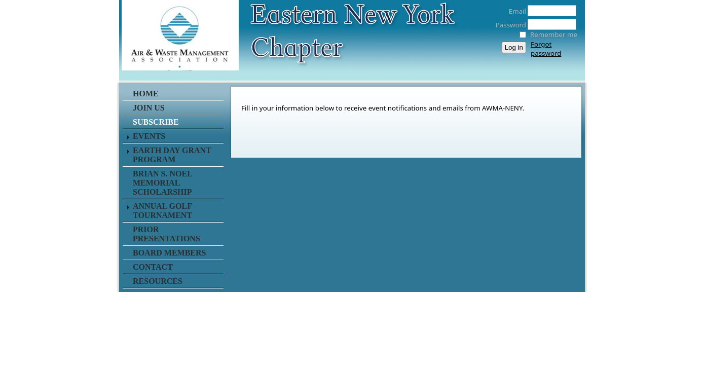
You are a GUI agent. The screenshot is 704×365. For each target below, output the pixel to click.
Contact (153, 267)
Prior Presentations (166, 234)
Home (146, 93)
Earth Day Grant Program (172, 155)
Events (149, 136)
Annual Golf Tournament (162, 211)
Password (508, 24)
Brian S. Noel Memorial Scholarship (162, 182)
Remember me (553, 34)
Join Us (149, 107)
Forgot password (546, 49)
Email (514, 11)
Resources (157, 281)
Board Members (169, 252)
